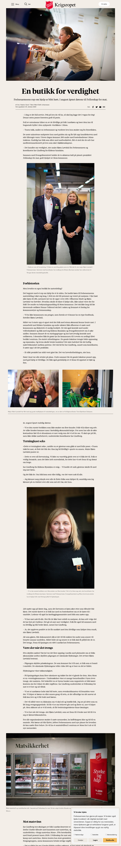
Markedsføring (112, 835)
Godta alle (110, 840)
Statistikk (95, 835)
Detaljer (80, 840)
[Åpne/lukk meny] (15, 4)
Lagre (95, 840)
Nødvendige (79, 835)
